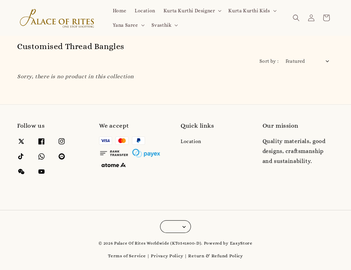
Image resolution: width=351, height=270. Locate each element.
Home (119, 10)
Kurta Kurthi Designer (189, 10)
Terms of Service (127, 255)
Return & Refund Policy (215, 255)
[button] (296, 17)
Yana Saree (125, 25)
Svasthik (162, 25)
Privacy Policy (167, 255)
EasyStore (241, 243)
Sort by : (269, 61)
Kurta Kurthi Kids (249, 10)
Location (145, 10)
